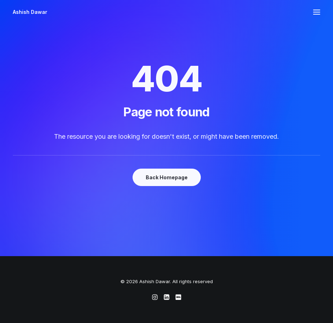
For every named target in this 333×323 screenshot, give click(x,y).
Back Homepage (167, 177)
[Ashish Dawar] (30, 12)
